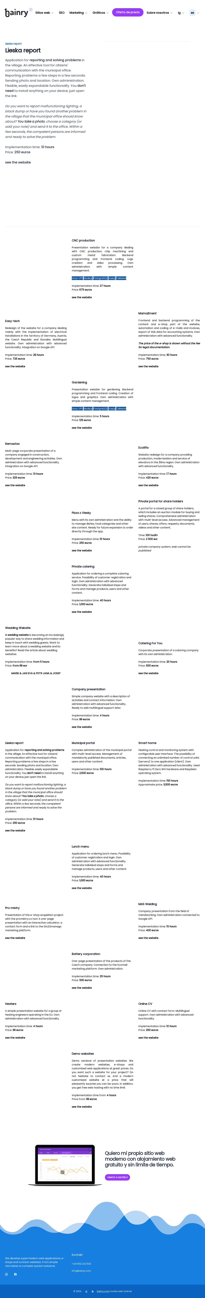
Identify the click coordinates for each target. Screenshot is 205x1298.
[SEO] (61, 12)
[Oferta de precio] (128, 12)
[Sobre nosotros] (160, 12)
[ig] (181, 12)
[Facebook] (16, 1275)
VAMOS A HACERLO (117, 1177)
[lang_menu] (194, 12)
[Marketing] (78, 12)
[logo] (16, 13)
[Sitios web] (44, 12)
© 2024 (77, 1291)
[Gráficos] (101, 12)
